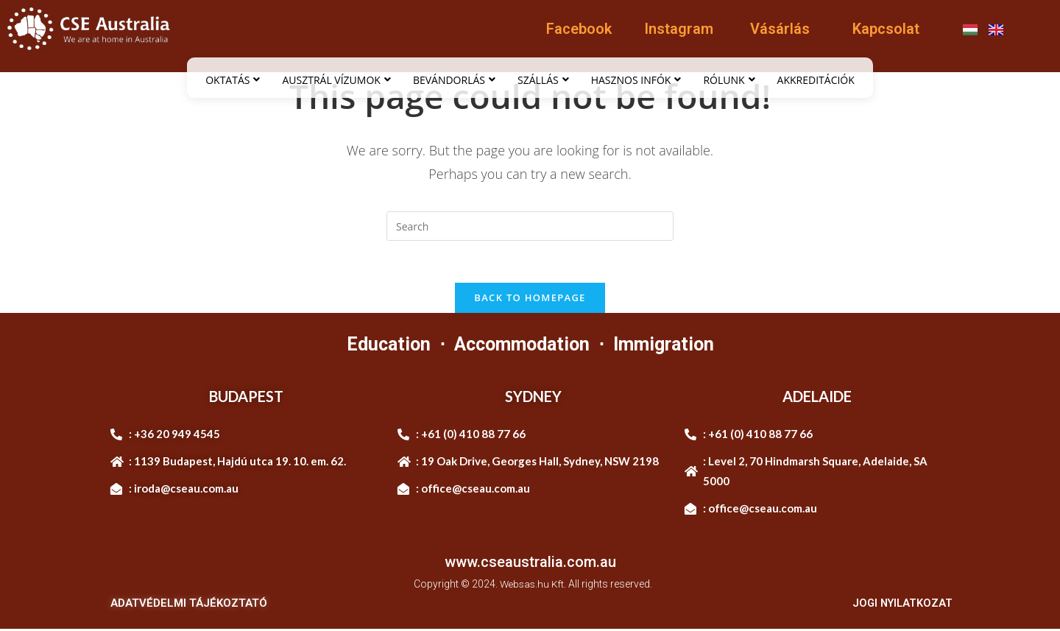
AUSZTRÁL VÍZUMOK (336, 80)
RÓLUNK (729, 80)
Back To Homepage (529, 299)
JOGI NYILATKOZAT (901, 606)
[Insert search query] (530, 226)
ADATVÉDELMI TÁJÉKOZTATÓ (188, 606)
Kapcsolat (885, 29)
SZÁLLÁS (543, 80)
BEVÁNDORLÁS (454, 80)
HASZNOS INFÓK (636, 80)
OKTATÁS (232, 80)
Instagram (678, 29)
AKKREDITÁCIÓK (816, 80)
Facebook (579, 29)
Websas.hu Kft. (533, 586)
